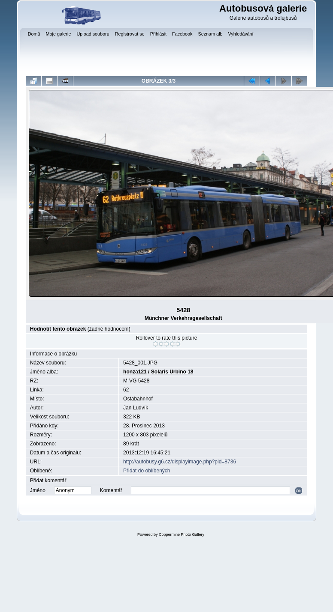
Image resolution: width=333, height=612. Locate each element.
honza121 (135, 372)
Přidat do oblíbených (146, 471)
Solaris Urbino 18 (172, 372)
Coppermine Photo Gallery (181, 534)
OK (299, 490)
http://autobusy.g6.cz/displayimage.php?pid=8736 (179, 462)
